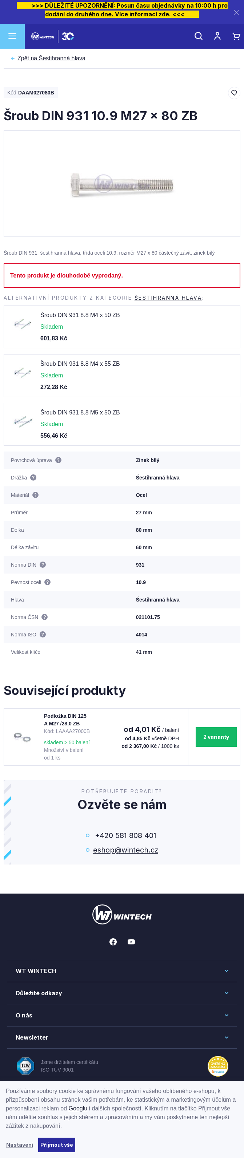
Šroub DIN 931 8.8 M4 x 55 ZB (80, 364)
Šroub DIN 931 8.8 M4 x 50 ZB (80, 315)
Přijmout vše (56, 1145)
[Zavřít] (236, 12)
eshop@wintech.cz (125, 850)
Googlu (78, 1108)
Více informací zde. (143, 14)
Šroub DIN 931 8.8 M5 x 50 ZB (80, 412)
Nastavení (19, 1145)
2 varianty (216, 737)
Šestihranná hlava (51, 58)
